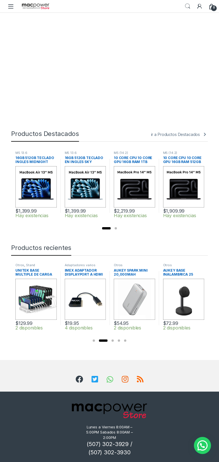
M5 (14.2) (121, 153)
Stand (30, 265)
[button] (106, 228)
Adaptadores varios (80, 265)
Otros (19, 265)
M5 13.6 (21, 153)
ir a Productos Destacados (175, 134)
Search (187, 6)
